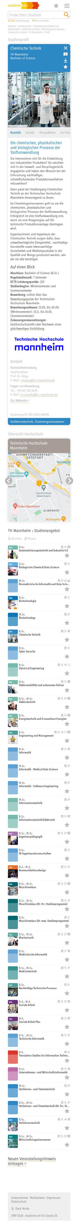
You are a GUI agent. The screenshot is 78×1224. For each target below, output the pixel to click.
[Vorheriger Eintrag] (9, 481)
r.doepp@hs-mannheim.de (38, 380)
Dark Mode (22, 1208)
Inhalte (30, 132)
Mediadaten (37, 1197)
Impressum (53, 1197)
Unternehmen (19, 1197)
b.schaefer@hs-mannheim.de (39, 394)
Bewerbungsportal (22, 299)
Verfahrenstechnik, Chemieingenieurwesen (37, 421)
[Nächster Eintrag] (69, 481)
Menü (67, 5)
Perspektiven (48, 132)
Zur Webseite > (20, 400)
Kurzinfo (15, 132)
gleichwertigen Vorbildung (27, 328)
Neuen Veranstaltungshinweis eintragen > (32, 1161)
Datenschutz (18, 1201)
